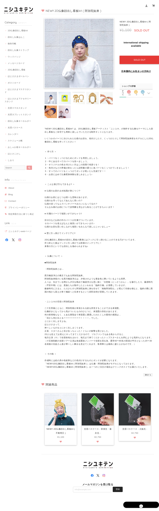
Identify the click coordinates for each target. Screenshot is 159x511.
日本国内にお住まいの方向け (136, 68)
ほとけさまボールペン (18, 76)
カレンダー (13, 134)
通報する (148, 375)
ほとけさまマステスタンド (18, 90)
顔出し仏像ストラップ (18, 50)
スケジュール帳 (15, 140)
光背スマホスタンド (17, 108)
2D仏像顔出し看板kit (18, 30)
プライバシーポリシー (19, 207)
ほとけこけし (14, 154)
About (11, 188)
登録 (118, 489)
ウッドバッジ (14, 57)
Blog (10, 194)
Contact (12, 201)
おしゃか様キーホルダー (19, 147)
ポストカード (14, 83)
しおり (11, 160)
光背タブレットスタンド (19, 114)
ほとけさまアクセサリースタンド (18, 100)
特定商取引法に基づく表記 (21, 214)
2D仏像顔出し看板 (16, 70)
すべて (123, 87)
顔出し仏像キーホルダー (19, 121)
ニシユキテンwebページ (20, 231)
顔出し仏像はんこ (16, 37)
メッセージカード (16, 63)
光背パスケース (15, 127)
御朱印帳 (12, 43)
